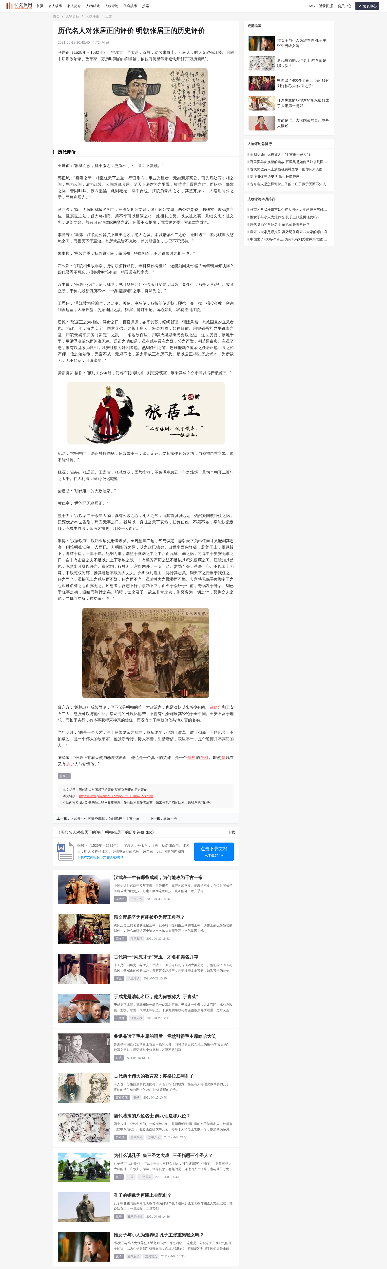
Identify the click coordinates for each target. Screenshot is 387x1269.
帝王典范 (136, 938)
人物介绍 (72, 16)
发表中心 (367, 6)
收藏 (105, 42)
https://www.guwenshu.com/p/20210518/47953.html (116, 796)
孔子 (136, 1097)
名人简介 (74, 6)
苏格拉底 (122, 1097)
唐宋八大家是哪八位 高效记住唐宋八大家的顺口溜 (288, 232)
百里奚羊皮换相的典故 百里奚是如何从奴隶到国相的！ (287, 162)
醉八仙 (120, 1137)
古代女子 (133, 1256)
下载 (231, 832)
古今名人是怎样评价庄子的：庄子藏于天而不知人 (288, 184)
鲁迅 (119, 1058)
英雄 (204, 757)
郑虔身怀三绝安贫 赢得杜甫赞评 (274, 177)
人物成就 (93, 6)
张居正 (64, 776)
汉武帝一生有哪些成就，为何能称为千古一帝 (104, 818)
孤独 (191, 757)
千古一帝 (136, 899)
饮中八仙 (154, 1137)
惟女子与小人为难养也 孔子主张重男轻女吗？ (285, 217)
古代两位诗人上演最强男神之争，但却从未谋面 (286, 169)
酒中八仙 (136, 1137)
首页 (40, 6)
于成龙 (120, 1018)
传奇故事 (130, 6)
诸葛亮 (215, 707)
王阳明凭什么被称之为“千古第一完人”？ (280, 154)
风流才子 (133, 978)
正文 (108, 16)
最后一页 (170, 818)
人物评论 (111, 6)
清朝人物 (136, 1018)
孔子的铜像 (135, 1216)
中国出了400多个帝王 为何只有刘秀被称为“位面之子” (287, 239)
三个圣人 (145, 1177)
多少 (70, 764)
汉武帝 (120, 899)
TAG (311, 6)
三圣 (131, 1177)
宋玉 (119, 978)
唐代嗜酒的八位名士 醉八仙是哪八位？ (280, 224)
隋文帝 (120, 938)
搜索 (145, 6)
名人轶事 (55, 6)
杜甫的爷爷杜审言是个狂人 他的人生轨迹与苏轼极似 (287, 210)
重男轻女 (151, 1256)
